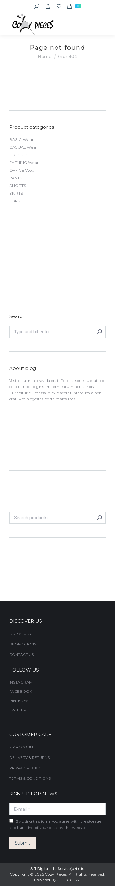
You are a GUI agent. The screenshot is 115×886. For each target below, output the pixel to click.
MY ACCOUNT (22, 747)
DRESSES (19, 154)
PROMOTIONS (22, 644)
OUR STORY (20, 633)
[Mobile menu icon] (100, 23)
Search (99, 518)
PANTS (15, 177)
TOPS (15, 200)
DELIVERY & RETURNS (29, 757)
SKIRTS (16, 193)
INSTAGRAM (21, 682)
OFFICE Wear (22, 170)
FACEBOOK (20, 691)
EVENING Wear (24, 162)
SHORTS (17, 185)
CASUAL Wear (23, 147)
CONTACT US (21, 654)
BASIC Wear (21, 139)
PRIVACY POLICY (25, 768)
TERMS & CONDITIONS (30, 778)
